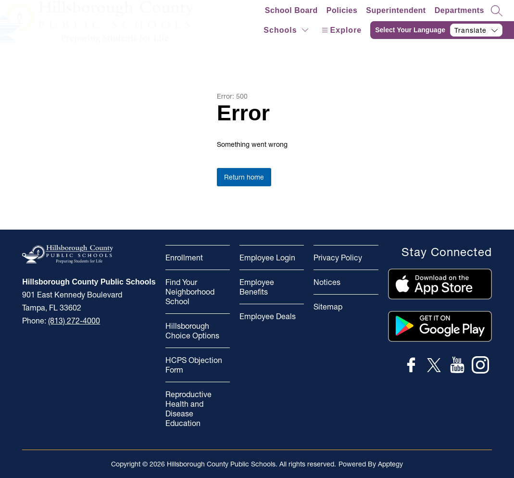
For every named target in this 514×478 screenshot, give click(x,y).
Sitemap (327, 306)
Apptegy (390, 464)
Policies (341, 10)
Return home (244, 177)
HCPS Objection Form (193, 365)
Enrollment (184, 257)
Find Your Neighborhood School (189, 291)
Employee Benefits (256, 287)
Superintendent (396, 10)
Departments (459, 10)
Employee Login (267, 257)
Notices (326, 282)
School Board (291, 10)
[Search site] (496, 10)
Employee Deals (267, 316)
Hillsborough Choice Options (192, 330)
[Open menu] (340, 30)
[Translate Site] (442, 30)
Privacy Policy (337, 257)
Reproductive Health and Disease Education (188, 408)
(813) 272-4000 (74, 320)
